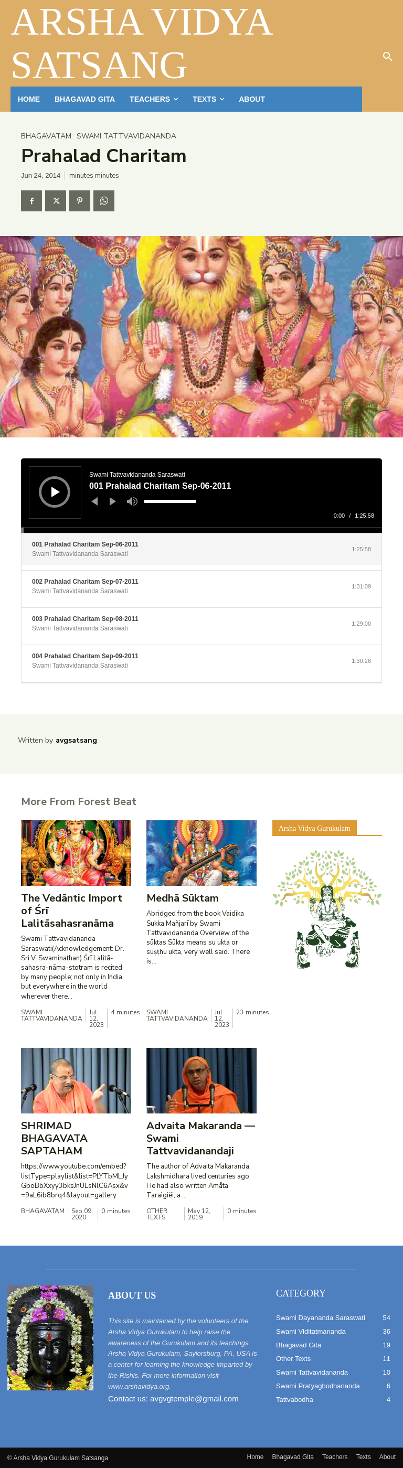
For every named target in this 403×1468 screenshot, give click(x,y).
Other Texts (156, 1214)
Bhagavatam (46, 136)
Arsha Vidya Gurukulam (315, 828)
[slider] (170, 501)
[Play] (55, 492)
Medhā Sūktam (182, 898)
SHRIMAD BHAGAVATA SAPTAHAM (54, 1138)
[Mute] (132, 501)
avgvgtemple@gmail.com (194, 1398)
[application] (201, 495)
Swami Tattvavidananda (126, 136)
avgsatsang (76, 740)
